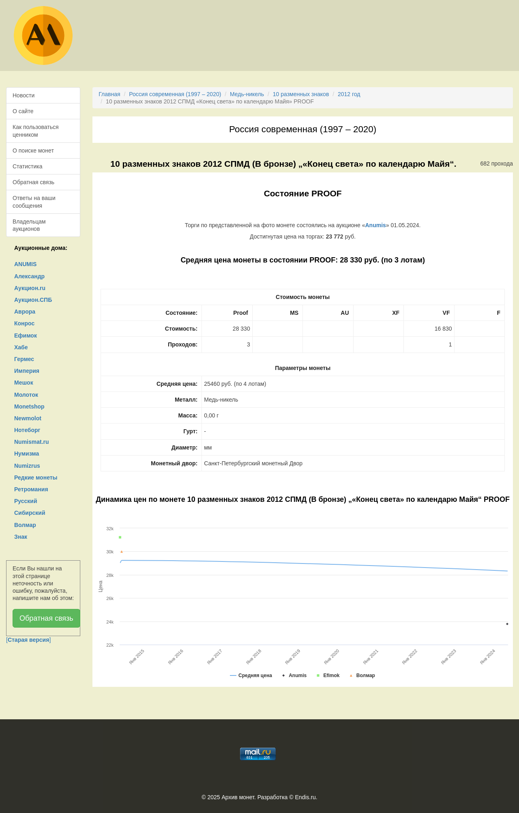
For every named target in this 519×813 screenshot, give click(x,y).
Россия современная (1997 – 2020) (175, 94)
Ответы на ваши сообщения (34, 202)
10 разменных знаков (301, 94)
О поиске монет (33, 150)
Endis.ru (305, 797)
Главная (109, 94)
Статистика (28, 166)
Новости (23, 95)
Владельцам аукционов (29, 225)
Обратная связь (33, 182)
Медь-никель (247, 94)
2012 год (349, 94)
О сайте (23, 111)
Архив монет (238, 797)
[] (28, 640)
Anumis (375, 225)
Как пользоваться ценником (36, 131)
